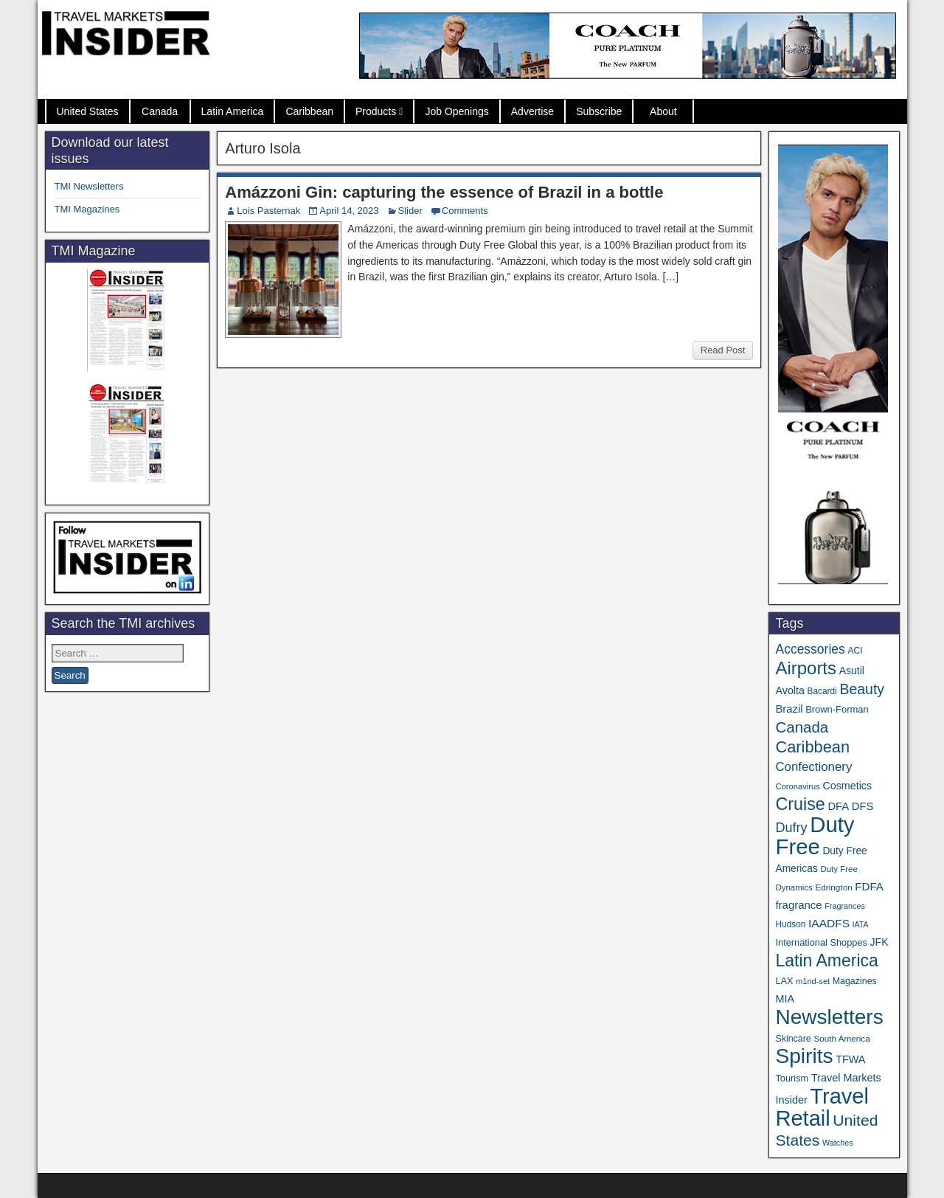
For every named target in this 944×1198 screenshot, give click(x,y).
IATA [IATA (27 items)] (861, 924)
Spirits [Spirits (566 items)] (804, 1056)
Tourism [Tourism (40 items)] (791, 1078)
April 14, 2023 (348, 210)
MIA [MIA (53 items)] (784, 999)
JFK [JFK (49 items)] (879, 942)
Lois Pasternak (268, 210)
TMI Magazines (87, 209)
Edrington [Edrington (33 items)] (833, 887)
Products (375, 111)
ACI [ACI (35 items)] (854, 650)
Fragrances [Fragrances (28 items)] (845, 905)
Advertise (532, 111)
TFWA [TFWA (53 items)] (850, 1059)
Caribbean (309, 111)
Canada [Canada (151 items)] (801, 727)
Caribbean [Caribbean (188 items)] (812, 747)
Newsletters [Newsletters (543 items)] (829, 1016)
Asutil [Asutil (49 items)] (851, 670)
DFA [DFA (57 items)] (838, 806)
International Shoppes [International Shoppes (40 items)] (821, 942)
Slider (410, 210)
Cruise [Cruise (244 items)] (800, 804)
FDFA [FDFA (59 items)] (869, 886)
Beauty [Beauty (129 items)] (861, 689)
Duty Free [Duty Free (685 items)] (814, 835)
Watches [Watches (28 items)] (837, 1142)
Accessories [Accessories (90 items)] (809, 649)
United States (88, 111)
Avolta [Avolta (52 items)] (789, 690)
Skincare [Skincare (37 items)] (793, 1038)
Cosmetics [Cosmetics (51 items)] (847, 786)
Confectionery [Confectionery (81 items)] (813, 767)
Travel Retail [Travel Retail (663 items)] (822, 1107)
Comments (465, 210)
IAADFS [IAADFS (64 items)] (829, 923)
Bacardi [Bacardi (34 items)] (822, 691)
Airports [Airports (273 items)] (805, 668)
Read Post (723, 350)
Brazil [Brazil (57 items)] (788, 709)
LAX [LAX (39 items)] (784, 981)
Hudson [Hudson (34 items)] (790, 924)
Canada (160, 111)
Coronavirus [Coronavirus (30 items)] (797, 786)
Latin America (232, 111)
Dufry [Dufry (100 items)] (791, 827)
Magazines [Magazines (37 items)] (855, 981)
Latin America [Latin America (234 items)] (826, 960)
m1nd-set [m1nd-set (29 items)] (813, 981)
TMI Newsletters (89, 186)
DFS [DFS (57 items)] (863, 806)
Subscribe (599, 111)
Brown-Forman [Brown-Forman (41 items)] (837, 709)
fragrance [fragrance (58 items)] (798, 904)
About (663, 111)
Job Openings (456, 111)
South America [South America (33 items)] (841, 1038)
